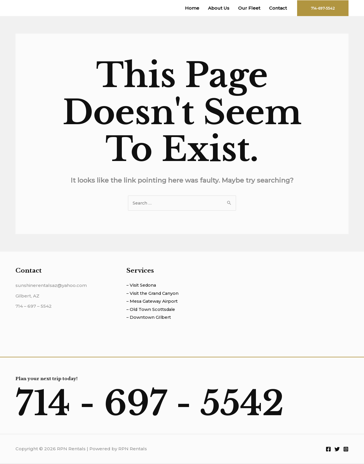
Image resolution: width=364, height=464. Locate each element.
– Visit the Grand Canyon (153, 294)
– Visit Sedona (141, 285)
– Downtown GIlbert (149, 318)
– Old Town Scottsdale (152, 310)
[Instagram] (346, 449)
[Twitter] (337, 449)
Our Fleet (249, 8)
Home (192, 8)
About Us (218, 8)
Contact (278, 8)
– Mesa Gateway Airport (153, 302)
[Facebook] (328, 449)
